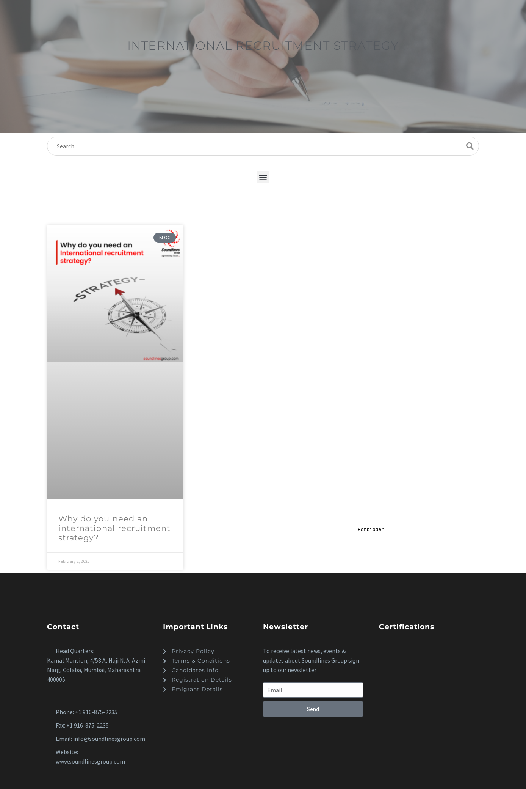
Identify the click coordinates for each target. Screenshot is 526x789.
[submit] (469, 146)
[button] (263, 177)
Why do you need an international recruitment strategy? (114, 528)
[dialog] (440, 655)
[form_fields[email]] (313, 690)
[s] (263, 146)
